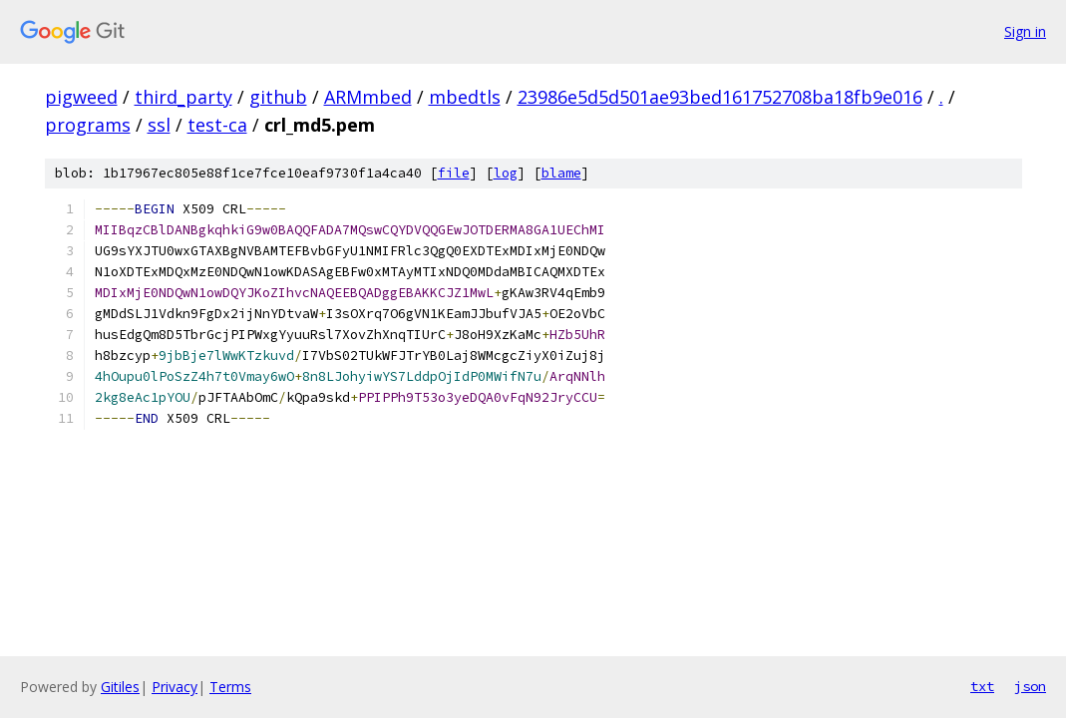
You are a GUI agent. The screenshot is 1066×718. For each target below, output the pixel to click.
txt (982, 686)
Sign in (1025, 31)
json (1030, 686)
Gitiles (120, 686)
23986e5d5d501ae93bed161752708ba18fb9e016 (720, 97)
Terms (230, 686)
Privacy (174, 686)
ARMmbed (368, 97)
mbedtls (465, 97)
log (506, 173)
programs (88, 125)
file (454, 173)
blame (561, 173)
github (278, 97)
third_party (183, 97)
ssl (159, 125)
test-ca (217, 125)
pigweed (81, 97)
